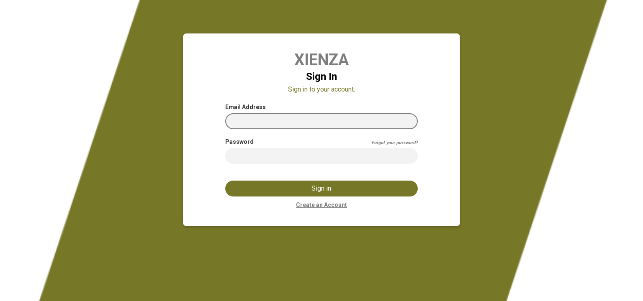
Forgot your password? (395, 142)
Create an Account (321, 205)
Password (239, 141)
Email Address (245, 107)
